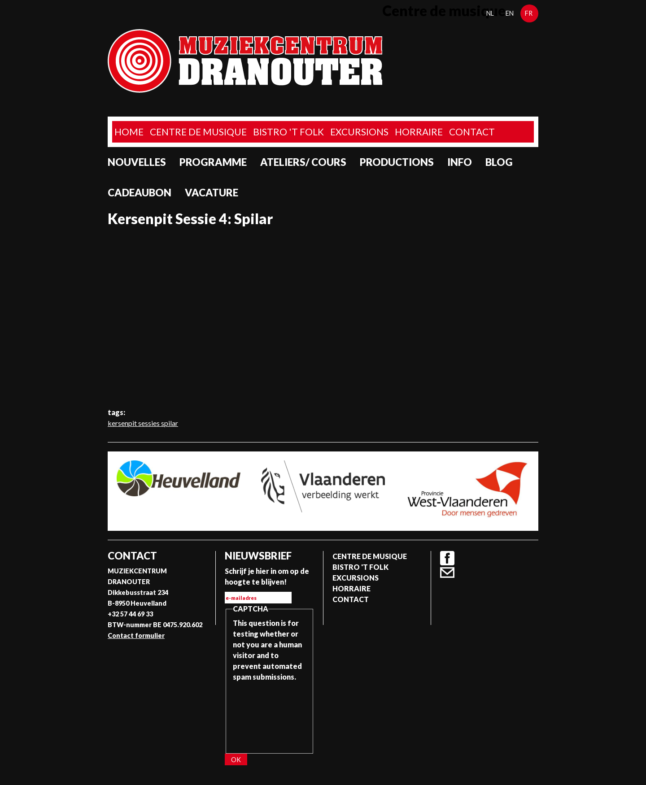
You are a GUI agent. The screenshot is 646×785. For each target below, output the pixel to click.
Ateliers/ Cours (303, 162)
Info (459, 162)
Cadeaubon (139, 192)
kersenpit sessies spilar (143, 423)
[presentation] (269, 714)
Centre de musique (198, 131)
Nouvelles (137, 162)
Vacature (211, 192)
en (510, 13)
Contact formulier (136, 635)
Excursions (359, 131)
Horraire (419, 131)
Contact (472, 131)
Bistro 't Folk (288, 131)
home (129, 131)
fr (529, 13)
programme (213, 162)
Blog (499, 162)
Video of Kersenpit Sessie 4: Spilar (323, 317)
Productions (397, 162)
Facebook (447, 558)
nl (490, 13)
